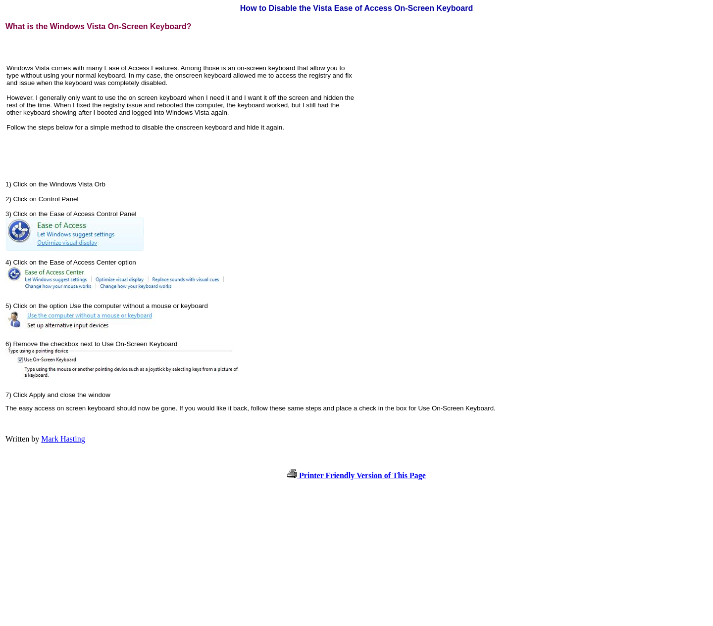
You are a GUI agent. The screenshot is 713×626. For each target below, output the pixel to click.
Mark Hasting (63, 439)
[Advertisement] (440, 101)
